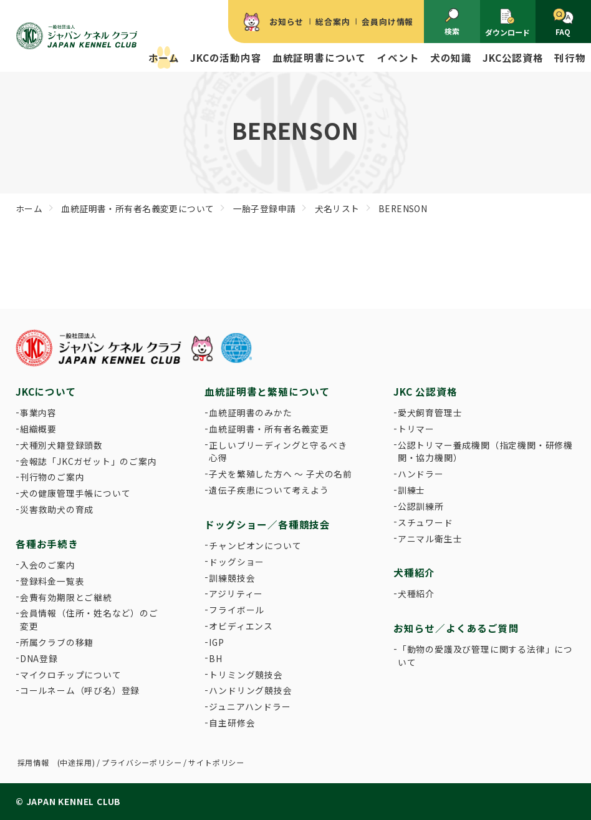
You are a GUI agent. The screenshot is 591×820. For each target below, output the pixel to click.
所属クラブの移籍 (57, 642)
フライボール (236, 609)
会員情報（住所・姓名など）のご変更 (89, 619)
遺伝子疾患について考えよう (269, 490)
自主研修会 (232, 722)
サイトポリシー (216, 762)
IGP (216, 642)
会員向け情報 (387, 21)
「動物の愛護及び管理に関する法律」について (485, 655)
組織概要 (38, 428)
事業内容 (38, 412)
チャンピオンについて (255, 545)
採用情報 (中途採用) (56, 762)
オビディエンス (241, 626)
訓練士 (411, 490)
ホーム (164, 57)
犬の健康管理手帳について (75, 493)
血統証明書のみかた (250, 412)
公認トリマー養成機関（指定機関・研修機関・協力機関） (485, 451)
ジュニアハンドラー (250, 706)
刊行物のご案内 (52, 477)
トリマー (416, 428)
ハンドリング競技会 (250, 690)
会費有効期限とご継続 (66, 597)
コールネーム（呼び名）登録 (80, 690)
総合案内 (332, 21)
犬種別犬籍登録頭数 (61, 445)
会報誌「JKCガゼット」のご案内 (88, 461)
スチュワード (425, 522)
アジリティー (236, 593)
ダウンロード (507, 22)
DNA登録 (39, 658)
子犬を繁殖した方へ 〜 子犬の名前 (280, 473)
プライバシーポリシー (141, 762)
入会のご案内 (47, 565)
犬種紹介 (416, 593)
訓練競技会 (232, 578)
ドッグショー (236, 561)
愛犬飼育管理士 (430, 412)
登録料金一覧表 (52, 581)
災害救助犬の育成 (57, 509)
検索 (451, 22)
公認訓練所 (421, 506)
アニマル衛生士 (430, 538)
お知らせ (286, 21)
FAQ (563, 22)
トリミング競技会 (245, 674)
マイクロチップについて (71, 674)
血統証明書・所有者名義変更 (269, 428)
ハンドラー (421, 473)
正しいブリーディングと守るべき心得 (278, 451)
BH (216, 658)
